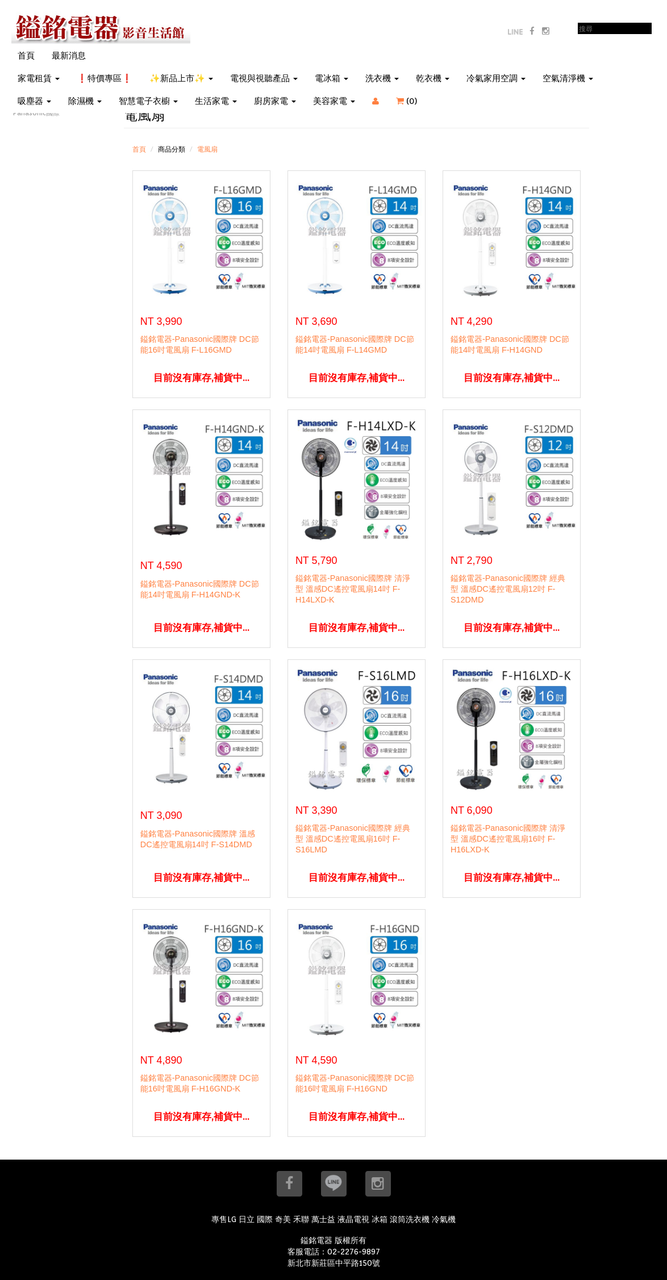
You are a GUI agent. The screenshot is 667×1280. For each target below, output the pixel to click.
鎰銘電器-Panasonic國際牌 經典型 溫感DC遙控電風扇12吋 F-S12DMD (508, 589)
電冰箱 (331, 78)
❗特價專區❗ (104, 78)
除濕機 (85, 101)
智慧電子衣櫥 (148, 101)
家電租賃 (39, 78)
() (413, 101)
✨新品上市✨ (181, 78)
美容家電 (334, 101)
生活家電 (216, 101)
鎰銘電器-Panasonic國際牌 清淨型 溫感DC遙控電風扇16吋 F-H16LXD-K (508, 838)
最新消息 (69, 56)
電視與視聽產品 (264, 78)
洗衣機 (382, 78)
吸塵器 (34, 101)
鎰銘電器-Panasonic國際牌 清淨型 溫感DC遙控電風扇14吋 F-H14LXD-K (352, 589)
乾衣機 (432, 78)
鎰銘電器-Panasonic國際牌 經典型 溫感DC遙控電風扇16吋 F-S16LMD (352, 838)
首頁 (26, 56)
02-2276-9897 (353, 1251)
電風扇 (207, 149)
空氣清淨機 (568, 78)
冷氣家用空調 (496, 78)
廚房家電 (275, 101)
